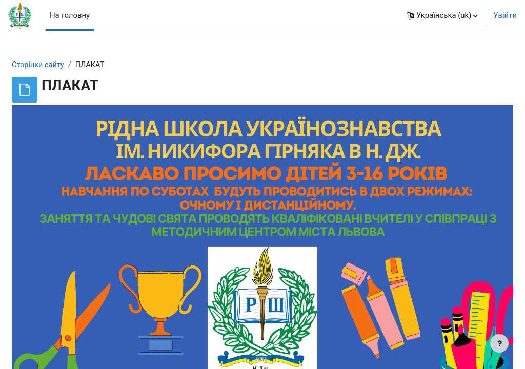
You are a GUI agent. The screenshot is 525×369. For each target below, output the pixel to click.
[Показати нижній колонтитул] (499, 343)
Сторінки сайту (63, 65)
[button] (441, 15)
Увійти (505, 15)
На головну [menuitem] (70, 15)
